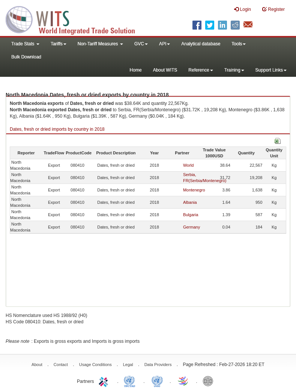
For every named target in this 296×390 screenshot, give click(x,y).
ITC (104, 380)
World (188, 165)
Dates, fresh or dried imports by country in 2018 (57, 129)
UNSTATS (157, 380)
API (164, 43)
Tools (238, 43)
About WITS (165, 70)
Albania (190, 202)
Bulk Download (26, 57)
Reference (200, 70)
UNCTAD (130, 380)
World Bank (209, 380)
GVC (141, 43)
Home (136, 70)
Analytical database (200, 43)
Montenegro (194, 190)
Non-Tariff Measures (100, 43)
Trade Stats (25, 43)
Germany (191, 227)
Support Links (271, 70)
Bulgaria (190, 214)
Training (234, 70)
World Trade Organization (183, 380)
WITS (75, 18)
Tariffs (58, 43)
